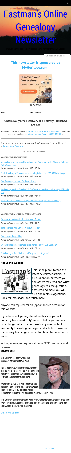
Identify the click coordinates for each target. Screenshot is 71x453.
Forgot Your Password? (13, 146)
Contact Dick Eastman (10, 412)
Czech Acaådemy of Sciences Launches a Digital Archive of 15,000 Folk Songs (33, 173)
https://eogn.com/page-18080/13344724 (45, 134)
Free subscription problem (11, 236)
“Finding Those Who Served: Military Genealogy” (21, 227)
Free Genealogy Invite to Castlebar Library (18, 181)
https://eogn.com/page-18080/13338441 (43, 131)
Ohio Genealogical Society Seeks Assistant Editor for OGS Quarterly (29, 244)
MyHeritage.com (34, 67)
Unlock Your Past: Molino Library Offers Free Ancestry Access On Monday (30, 200)
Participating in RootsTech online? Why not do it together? (25, 253)
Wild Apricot (49, 448)
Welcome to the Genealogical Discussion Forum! (21, 219)
